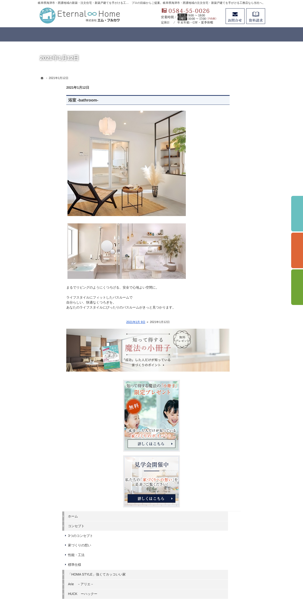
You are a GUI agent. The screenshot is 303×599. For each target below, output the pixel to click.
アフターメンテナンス (230, 380)
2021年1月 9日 (107, 322)
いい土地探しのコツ (229, 342)
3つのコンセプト (226, 241)
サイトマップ (224, 449)
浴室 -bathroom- (55, 100)
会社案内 (220, 400)
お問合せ (235, 16)
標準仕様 (220, 270)
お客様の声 (222, 371)
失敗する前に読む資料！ (232, 410)
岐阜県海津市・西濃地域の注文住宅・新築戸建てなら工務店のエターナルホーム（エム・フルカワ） (145, 578)
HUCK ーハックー (228, 303)
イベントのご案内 (227, 332)
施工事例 (220, 361)
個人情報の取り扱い (229, 439)
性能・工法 (222, 260)
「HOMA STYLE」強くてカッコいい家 (238, 282)
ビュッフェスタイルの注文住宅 (237, 313)
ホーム (219, 221)
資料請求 (255, 16)
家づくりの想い (225, 250)
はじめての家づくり (229, 322)
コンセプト (222, 231)
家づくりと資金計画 (229, 352)
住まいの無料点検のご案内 (234, 390)
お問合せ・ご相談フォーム (236, 550)
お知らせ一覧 (224, 429)
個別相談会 (297, 250)
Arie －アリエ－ (227, 293)
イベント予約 (297, 213)
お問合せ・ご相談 (227, 419)
